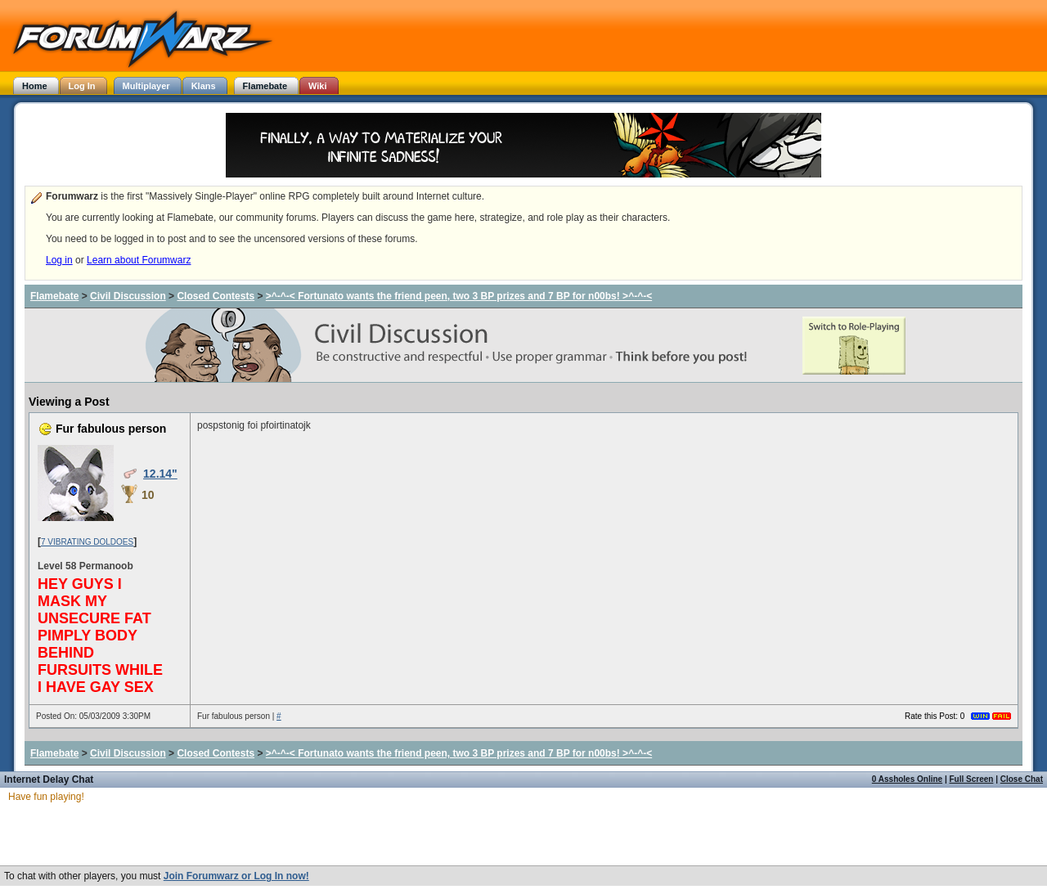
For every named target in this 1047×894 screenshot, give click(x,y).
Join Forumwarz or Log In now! (236, 876)
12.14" (160, 473)
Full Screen (972, 779)
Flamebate (54, 296)
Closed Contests (215, 296)
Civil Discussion (128, 296)
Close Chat (1021, 779)
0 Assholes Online (907, 779)
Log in (59, 260)
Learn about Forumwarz (139, 260)
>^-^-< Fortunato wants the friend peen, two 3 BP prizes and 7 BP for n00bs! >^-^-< (459, 296)
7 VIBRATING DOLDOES (87, 541)
